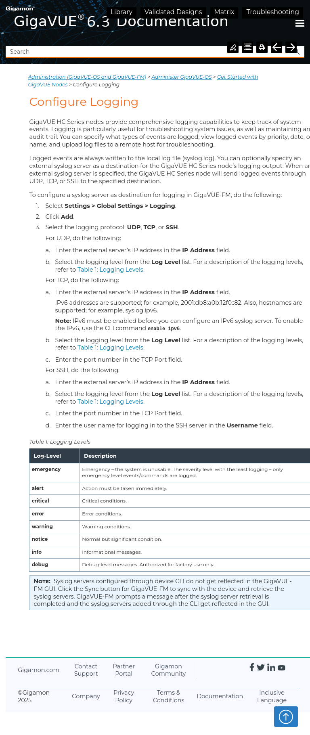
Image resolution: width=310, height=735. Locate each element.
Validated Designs (173, 12)
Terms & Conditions (168, 696)
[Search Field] (155, 52)
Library (121, 12)
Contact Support (86, 670)
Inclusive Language (272, 696)
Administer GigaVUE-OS (182, 77)
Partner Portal (124, 670)
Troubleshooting (272, 12)
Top (286, 716)
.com (38, 670)
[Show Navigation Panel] (300, 23)
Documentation (220, 696)
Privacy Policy (123, 696)
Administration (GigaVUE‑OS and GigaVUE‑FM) (87, 77)
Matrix (224, 12)
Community (168, 670)
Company (86, 696)
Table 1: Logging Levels (110, 269)
